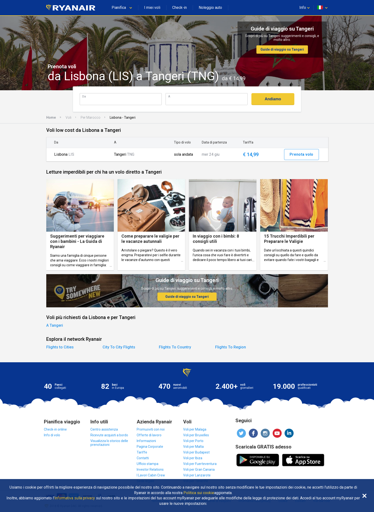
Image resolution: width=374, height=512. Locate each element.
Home (51, 117)
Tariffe (142, 452)
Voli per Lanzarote (197, 475)
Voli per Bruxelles (196, 435)
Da (84, 96)
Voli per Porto (193, 441)
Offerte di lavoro (149, 435)
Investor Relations (150, 469)
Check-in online (55, 429)
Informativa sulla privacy (74, 498)
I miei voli (152, 7)
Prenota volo (301, 154)
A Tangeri (54, 325)
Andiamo (273, 99)
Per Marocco (90, 117)
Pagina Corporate (150, 446)
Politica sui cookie (198, 493)
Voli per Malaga (194, 429)
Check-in (179, 7)
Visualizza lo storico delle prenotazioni (109, 443)
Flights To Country (175, 347)
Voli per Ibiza (192, 458)
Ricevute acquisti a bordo (109, 435)
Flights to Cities (60, 347)
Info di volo (52, 435)
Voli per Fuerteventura (200, 464)
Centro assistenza (104, 429)
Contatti (143, 458)
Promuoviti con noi (151, 429)
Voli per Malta (193, 446)
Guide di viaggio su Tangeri (282, 49)
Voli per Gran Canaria (199, 469)
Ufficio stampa (147, 464)
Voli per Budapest (196, 452)
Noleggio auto (210, 7)
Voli (68, 117)
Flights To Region (230, 347)
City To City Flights (119, 347)
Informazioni (146, 441)
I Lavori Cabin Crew (151, 475)
